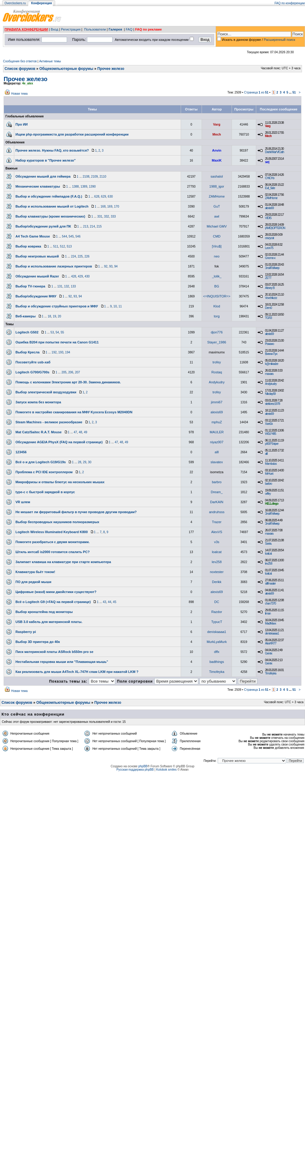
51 (294, 92)
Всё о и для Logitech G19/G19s (40, 462)
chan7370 (270, 603)
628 (96, 196)
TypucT (216, 622)
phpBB (142, 766)
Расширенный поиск (279, 39)
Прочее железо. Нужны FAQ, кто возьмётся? (52, 150)
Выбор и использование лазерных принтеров (53, 266)
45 (114, 602)
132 (66, 286)
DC (216, 602)
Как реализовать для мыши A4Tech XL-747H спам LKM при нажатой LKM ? (76, 672)
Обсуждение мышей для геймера (43, 176)
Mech (217, 134)
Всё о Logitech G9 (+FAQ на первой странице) (53, 602)
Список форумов (20, 69)
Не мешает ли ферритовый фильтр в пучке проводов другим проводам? (76, 512)
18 (49, 316)
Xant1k (269, 423)
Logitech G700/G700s (32, 372)
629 (103, 196)
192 (54, 352)
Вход (54, 29)
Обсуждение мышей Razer (37, 276)
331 (99, 216)
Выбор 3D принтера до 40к (37, 642)
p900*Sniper (271, 443)
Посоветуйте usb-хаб (32, 362)
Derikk (216, 582)
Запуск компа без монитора (38, 402)
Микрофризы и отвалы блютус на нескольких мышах (60, 482)
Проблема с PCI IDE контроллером (43, 472)
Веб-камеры (25, 316)
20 (59, 316)
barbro (217, 482)
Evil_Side (270, 188)
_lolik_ (216, 276)
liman (268, 613)
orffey (268, 493)
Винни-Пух (271, 354)
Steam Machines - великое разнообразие (48, 422)
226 (86, 256)
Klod (216, 306)
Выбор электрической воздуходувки (45, 392)
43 (104, 602)
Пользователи (95, 29)
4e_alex (27, 83)
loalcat (217, 552)
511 (55, 246)
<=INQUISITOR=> (216, 296)
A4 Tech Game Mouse (32, 236)
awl (217, 216)
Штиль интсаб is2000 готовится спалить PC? (52, 552)
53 (52, 332)
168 (103, 206)
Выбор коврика (28, 246)
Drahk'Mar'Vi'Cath (274, 152)
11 (120, 306)
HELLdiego (271, 503)
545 (71, 236)
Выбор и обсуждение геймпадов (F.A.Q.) (48, 196)
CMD (216, 236)
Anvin (217, 150)
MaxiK (217, 160)
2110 (102, 176)
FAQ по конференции (290, 3)
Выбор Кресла (27, 352)
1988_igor (216, 186)
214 (92, 226)
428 (73, 276)
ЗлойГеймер (272, 268)
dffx (217, 652)
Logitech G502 (27, 332)
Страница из (256, 92)
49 (85, 432)
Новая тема (19, 93)
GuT (216, 206)
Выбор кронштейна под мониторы (44, 612)
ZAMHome (217, 196)
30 (89, 462)
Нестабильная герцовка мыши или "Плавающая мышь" (61, 662)
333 (113, 216)
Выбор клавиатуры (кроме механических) (50, 216)
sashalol (217, 176)
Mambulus (271, 463)
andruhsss (216, 512)
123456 (21, 452)
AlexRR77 (270, 643)
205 (64, 372)
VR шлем (22, 502)
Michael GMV (217, 226)
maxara (269, 373)
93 (110, 266)
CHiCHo (269, 178)
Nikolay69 (270, 393)
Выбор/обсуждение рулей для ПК (43, 226)
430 (87, 276)
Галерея (115, 29)
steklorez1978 (272, 403)
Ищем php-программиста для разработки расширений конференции (72, 134)
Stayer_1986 (216, 342)
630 (110, 196)
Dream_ (217, 492)
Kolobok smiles (166, 769)
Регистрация (70, 29)
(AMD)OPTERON (275, 228)
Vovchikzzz (271, 298)
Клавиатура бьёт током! (35, 572)
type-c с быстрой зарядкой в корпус (45, 492)
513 (69, 246)
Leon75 (269, 248)
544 (64, 236)
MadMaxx (270, 623)
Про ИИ (21, 124)
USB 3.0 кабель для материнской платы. (48, 622)
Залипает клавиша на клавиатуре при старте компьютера (63, 562)
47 (75, 432)
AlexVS (216, 532)
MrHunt (269, 473)
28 (79, 462)
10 (115, 306)
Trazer (216, 522)
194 (67, 352)
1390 (92, 186)
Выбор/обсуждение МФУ (35, 296)
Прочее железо (110, 69)
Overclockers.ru (15, 3)
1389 (83, 186)
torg (217, 316)
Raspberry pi (25, 632)
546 (78, 236)
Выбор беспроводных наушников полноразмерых (57, 522)
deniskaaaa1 (216, 632)
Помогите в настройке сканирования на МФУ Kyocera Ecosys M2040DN (73, 412)
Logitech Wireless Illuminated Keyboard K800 (51, 532)
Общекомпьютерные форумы (66, 69)
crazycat (269, 238)
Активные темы (50, 61)
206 (70, 372)
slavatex (217, 462)
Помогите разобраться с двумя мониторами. (52, 542)
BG (216, 286)
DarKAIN (216, 502)
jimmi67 (217, 402)
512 (62, 246)
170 (116, 206)
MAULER (217, 432)
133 (73, 286)
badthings (216, 662)
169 (109, 206)
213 (85, 226)
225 (80, 256)
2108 (86, 176)
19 (54, 316)
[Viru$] (217, 246)
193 (60, 352)
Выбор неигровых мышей (37, 256)
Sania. (268, 543)
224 (73, 256)
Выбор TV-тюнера (30, 286)
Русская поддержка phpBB (135, 769)
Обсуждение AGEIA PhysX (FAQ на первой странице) (58, 442)
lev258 (217, 562)
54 (57, 332)
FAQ (129, 29)
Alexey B (269, 288)
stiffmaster (270, 583)
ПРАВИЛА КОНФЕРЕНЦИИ (26, 29)
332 (106, 216)
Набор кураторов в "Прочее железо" (45, 160)
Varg (216, 124)
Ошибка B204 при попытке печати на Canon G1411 (57, 342)
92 (105, 266)
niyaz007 (216, 442)
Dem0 (268, 308)
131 (59, 286)
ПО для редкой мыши (33, 582)
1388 (75, 186)
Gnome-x (270, 258)
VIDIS (268, 218)
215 (99, 226)
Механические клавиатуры (37, 186)
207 (77, 372)
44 (109, 602)
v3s (216, 542)
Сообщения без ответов (20, 61)
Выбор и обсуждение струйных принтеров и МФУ (56, 306)
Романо (269, 344)
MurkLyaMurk (217, 642)
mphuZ (217, 422)
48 (80, 432)
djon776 (217, 332)
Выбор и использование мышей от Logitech (52, 206)
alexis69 (269, 208)
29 (84, 462)
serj (267, 162)
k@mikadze (271, 364)
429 (80, 276)
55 (62, 332)
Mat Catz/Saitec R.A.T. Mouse (38, 432)
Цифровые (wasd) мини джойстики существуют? (55, 592)
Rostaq (216, 372)
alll (217, 452)
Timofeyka (216, 672)
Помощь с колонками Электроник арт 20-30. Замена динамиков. (68, 382)
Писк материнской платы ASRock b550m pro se (54, 652)
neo (217, 256)
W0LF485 (270, 433)
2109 (94, 176)
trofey (217, 362)
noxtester (216, 572)
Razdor (216, 612)
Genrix (268, 653)
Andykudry (217, 382)
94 (116, 266)
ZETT (268, 278)
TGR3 (268, 318)
